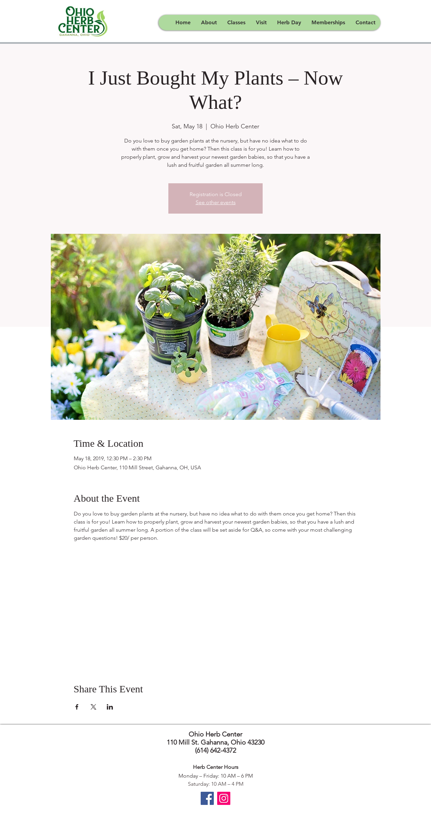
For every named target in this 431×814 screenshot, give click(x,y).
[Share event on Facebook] (77, 707)
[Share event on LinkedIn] (110, 707)
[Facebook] (207, 798)
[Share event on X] (93, 707)
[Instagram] (223, 798)
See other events (216, 202)
